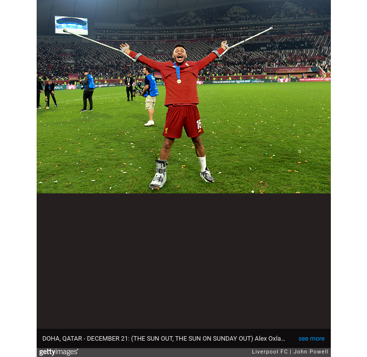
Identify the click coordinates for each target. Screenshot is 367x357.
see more (312, 338)
